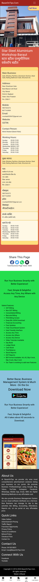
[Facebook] (12, 262)
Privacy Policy (7, 529)
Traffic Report (7, 524)
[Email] (27, 262)
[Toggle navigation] (34, 3)
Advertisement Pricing (10, 522)
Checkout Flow (7, 537)
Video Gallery (6, 519)
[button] (3, 26)
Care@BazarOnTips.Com (15, 550)
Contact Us (6, 539)
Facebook (5, 558)
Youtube (5, 561)
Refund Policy (7, 534)
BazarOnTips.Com (10, 3)
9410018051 (11, 548)
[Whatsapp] (22, 262)
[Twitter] (17, 262)
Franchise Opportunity (10, 527)
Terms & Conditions (9, 532)
